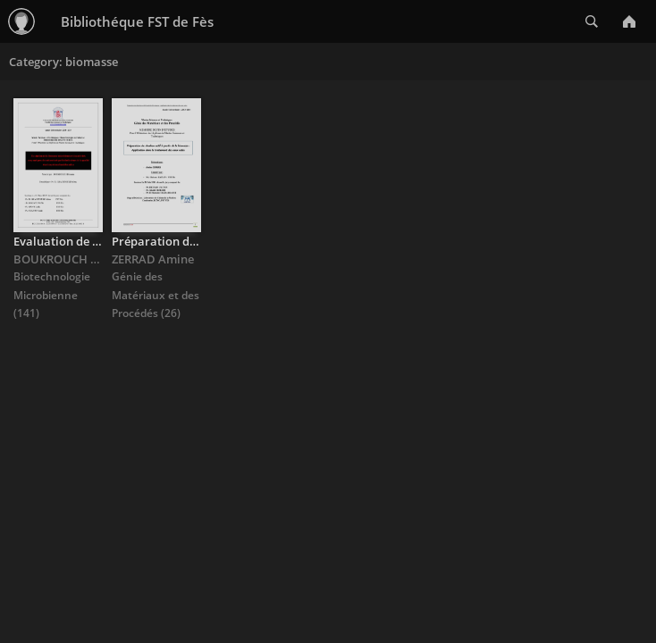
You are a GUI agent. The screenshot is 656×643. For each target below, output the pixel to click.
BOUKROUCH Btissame (77, 259)
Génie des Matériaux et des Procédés (155, 295)
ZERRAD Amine (153, 259)
